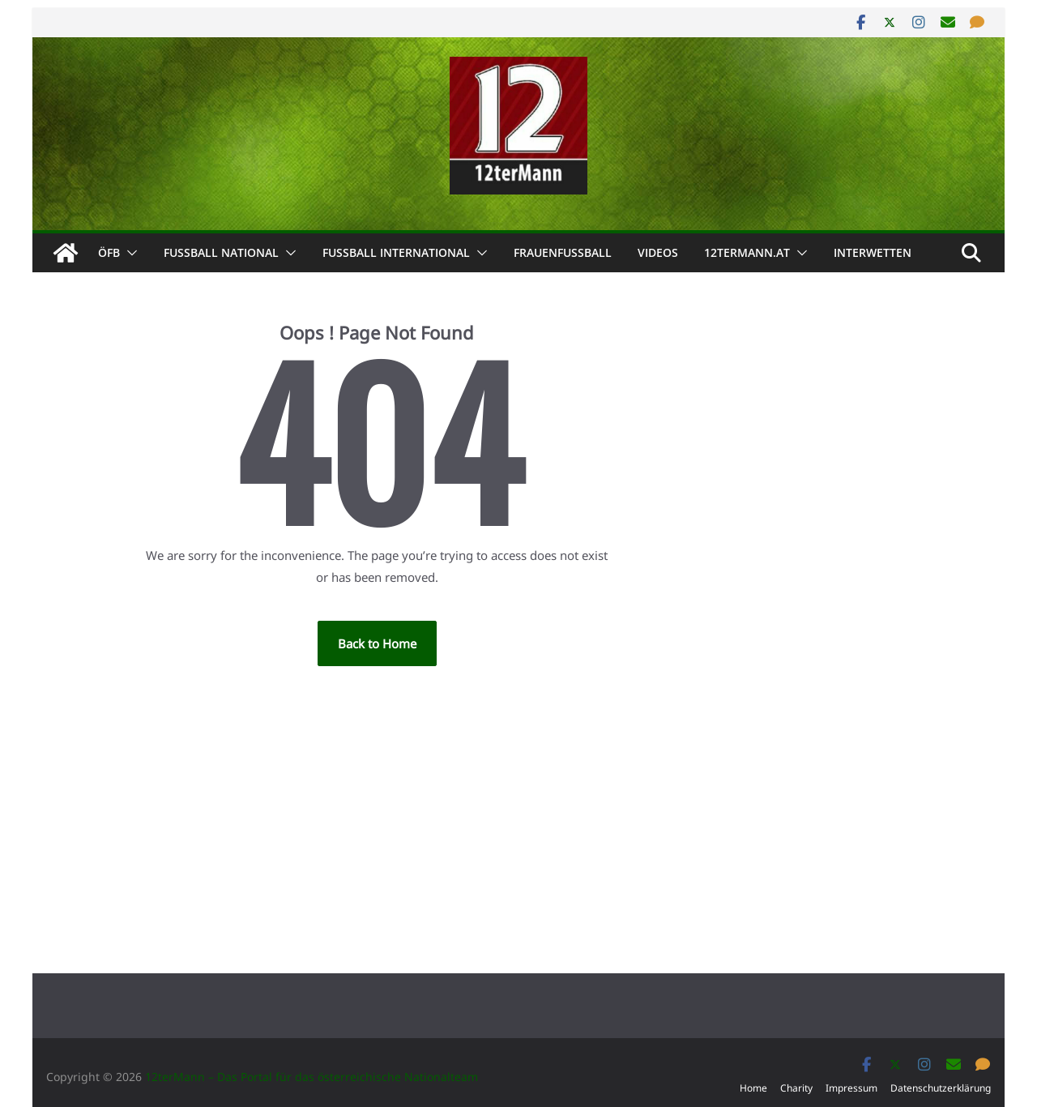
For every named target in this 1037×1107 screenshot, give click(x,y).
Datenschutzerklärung (940, 1088)
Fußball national (221, 252)
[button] (129, 252)
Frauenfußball (563, 252)
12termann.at (747, 252)
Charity (796, 1088)
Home (753, 1088)
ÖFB (109, 252)
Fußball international (396, 252)
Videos (658, 252)
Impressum (851, 1088)
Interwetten (872, 252)
